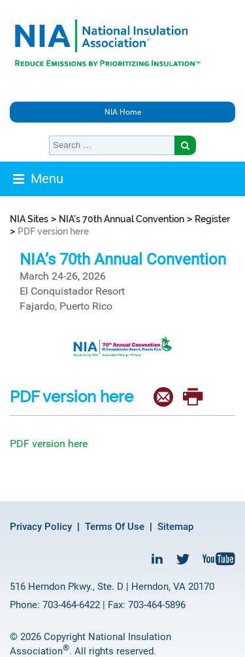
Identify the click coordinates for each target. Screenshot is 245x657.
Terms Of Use (114, 527)
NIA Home (123, 112)
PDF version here (49, 443)
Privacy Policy (41, 527)
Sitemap (175, 527)
